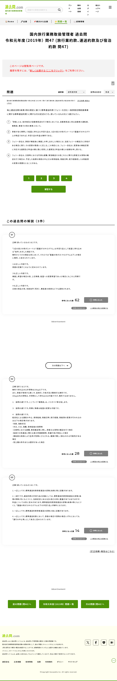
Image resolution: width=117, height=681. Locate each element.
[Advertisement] (58, 339)
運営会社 (5, 662)
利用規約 (48, 662)
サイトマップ (73, 662)
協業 (39, 662)
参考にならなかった (79, 308)
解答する (49, 189)
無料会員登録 (79, 8)
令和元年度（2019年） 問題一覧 (58, 604)
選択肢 (61, 92)
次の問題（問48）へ (95, 604)
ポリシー (60, 662)
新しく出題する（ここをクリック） (46, 70)
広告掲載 (17, 662)
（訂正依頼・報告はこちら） (102, 551)
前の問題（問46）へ (22, 604)
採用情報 (29, 662)
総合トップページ (98, 8)
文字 (95, 92)
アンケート (70, 8)
